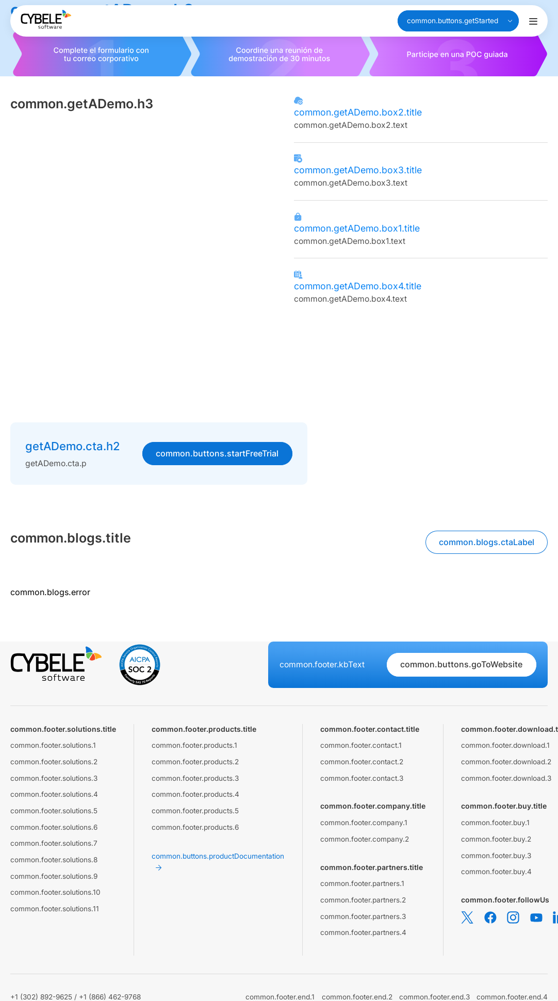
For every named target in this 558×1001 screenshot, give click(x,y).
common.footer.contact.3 (361, 778)
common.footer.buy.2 (496, 839)
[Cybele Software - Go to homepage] (46, 19)
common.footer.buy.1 (495, 822)
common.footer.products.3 (195, 778)
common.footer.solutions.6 (53, 827)
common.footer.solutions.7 (53, 843)
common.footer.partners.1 (362, 883)
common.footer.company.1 (363, 822)
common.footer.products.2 (195, 762)
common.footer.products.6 (195, 827)
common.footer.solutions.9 (53, 876)
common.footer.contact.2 (361, 762)
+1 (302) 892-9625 (41, 997)
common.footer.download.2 (506, 762)
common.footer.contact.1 (361, 745)
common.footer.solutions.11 (54, 909)
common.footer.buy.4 (496, 871)
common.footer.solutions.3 (53, 778)
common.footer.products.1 (194, 745)
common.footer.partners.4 (363, 932)
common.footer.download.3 (506, 778)
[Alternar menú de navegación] (533, 21)
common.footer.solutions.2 (53, 762)
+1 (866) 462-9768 (110, 997)
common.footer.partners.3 (363, 916)
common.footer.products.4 (195, 794)
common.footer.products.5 (195, 811)
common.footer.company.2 (364, 839)
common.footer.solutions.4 (54, 794)
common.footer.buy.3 (496, 855)
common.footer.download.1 (505, 745)
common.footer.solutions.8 (53, 860)
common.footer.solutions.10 (55, 892)
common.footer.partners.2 (363, 900)
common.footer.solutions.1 (53, 745)
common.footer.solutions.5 (53, 811)
